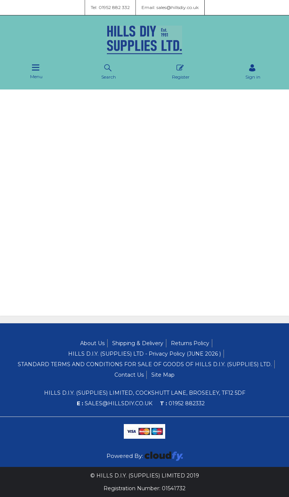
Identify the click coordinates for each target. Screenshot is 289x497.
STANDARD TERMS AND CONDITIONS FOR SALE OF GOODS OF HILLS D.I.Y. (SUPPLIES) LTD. (145, 364)
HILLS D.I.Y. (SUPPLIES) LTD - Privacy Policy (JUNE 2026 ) (144, 353)
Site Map (163, 374)
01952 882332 (182, 403)
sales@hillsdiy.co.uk (114, 403)
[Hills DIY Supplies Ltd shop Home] (144, 52)
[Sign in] (252, 71)
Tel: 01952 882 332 (110, 7)
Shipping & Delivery (137, 343)
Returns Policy (190, 343)
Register (181, 71)
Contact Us (129, 374)
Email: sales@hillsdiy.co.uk (170, 7)
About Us (92, 343)
